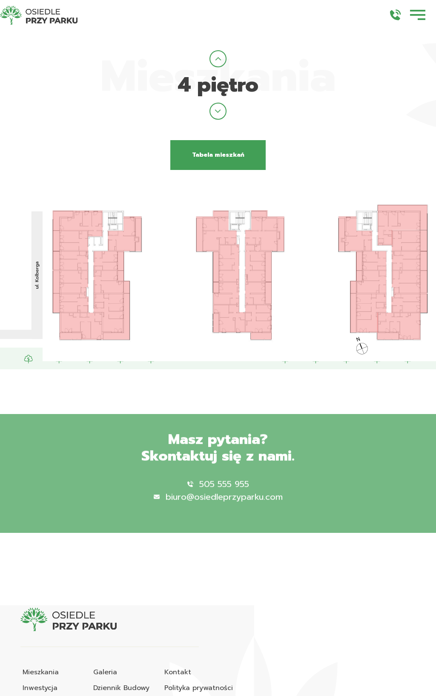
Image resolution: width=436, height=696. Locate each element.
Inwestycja (40, 688)
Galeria (105, 672)
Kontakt (177, 672)
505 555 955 (218, 494)
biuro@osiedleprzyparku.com (218, 507)
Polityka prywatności (198, 688)
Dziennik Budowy (121, 688)
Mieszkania (41, 672)
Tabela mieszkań (218, 154)
